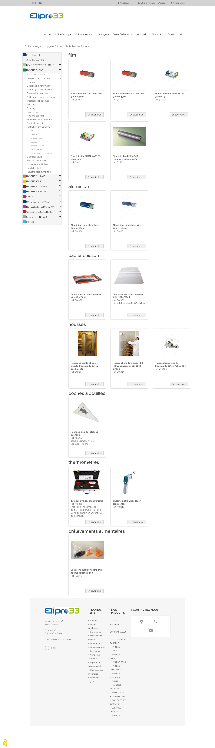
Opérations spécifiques (38, 101)
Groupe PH (142, 34)
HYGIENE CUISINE (34, 70)
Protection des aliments (38, 127)
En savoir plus (94, 115)
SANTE (29, 196)
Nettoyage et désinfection (39, 89)
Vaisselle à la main (36, 74)
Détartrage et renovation (38, 86)
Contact (171, 34)
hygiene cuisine (54, 46)
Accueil (47, 34)
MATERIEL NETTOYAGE (37, 202)
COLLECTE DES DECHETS (39, 212)
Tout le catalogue (33, 46)
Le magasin (103, 34)
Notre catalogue (63, 34)
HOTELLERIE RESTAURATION (40, 207)
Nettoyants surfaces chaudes (41, 97)
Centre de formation (123, 34)
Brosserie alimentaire (37, 160)
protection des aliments (77, 46)
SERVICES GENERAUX (36, 217)
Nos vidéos (157, 34)
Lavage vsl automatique (38, 78)
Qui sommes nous (84, 34)
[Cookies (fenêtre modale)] (5, 743)
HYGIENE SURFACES (36, 191)
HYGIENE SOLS (33, 181)
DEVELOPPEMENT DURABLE (40, 65)
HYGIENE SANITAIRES (36, 186)
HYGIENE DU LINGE (35, 176)
